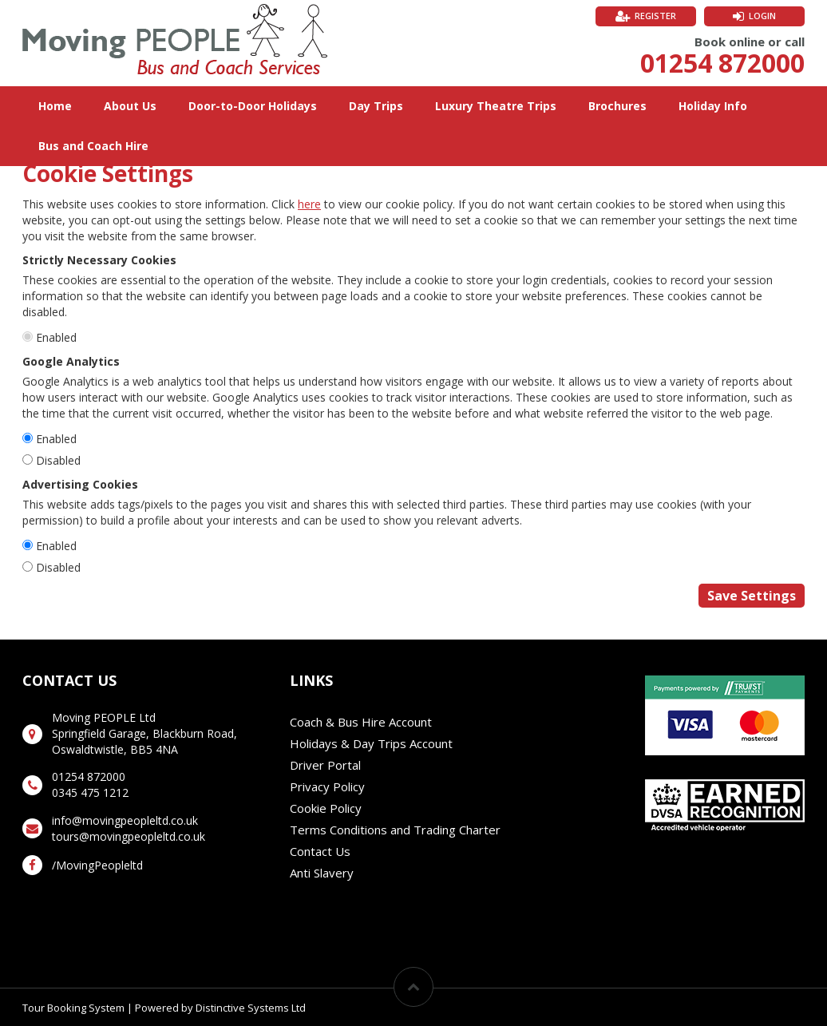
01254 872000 (722, 63)
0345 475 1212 (90, 792)
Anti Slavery (322, 873)
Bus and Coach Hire (93, 145)
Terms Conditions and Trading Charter (395, 830)
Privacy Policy (327, 786)
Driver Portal (325, 765)
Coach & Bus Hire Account (361, 722)
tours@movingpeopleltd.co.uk (128, 836)
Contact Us (320, 851)
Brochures (617, 105)
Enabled (56, 337)
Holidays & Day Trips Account (371, 743)
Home (55, 105)
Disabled (58, 460)
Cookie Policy (326, 808)
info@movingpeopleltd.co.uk (125, 820)
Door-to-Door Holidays (252, 105)
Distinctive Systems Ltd (251, 1007)
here (309, 204)
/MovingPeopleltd (97, 865)
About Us (130, 105)
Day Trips (376, 105)
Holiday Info (713, 105)
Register (655, 16)
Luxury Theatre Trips (495, 105)
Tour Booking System (73, 1007)
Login (762, 16)
